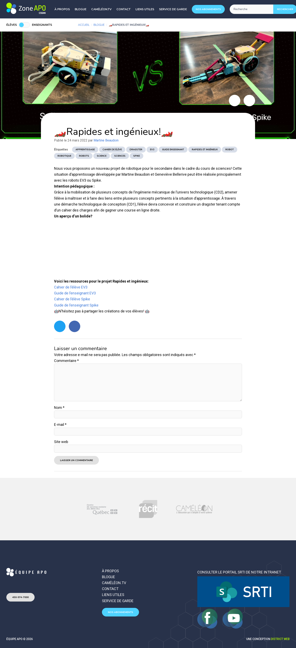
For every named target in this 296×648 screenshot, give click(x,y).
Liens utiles (145, 9)
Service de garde (173, 9)
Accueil (83, 25)
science (101, 155)
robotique (64, 155)
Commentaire (66, 360)
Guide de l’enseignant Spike (76, 305)
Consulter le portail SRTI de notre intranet (239, 572)
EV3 (152, 149)
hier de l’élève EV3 (72, 287)
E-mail (60, 424)
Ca (56, 287)
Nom (59, 407)
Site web (61, 442)
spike (136, 155)
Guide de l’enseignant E (73, 293)
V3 (94, 293)
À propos (62, 9)
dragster (136, 149)
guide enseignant (173, 149)
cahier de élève (112, 149)
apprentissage (85, 149)
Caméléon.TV (101, 9)
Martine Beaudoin (106, 140)
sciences (119, 155)
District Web (280, 639)
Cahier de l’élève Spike (72, 299)
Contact (123, 9)
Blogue (80, 9)
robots (84, 155)
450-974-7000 (20, 597)
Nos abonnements (208, 9)
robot (229, 149)
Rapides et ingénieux (205, 149)
